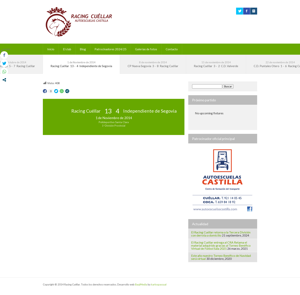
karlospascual (158, 284)
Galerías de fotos (146, 49)
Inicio (50, 49)
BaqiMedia (141, 284)
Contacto (172, 49)
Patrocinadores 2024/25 (110, 49)
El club (67, 49)
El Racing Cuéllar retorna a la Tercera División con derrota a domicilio (220, 233)
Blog (83, 49)
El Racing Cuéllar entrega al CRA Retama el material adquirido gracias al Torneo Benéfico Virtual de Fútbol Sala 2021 (221, 245)
